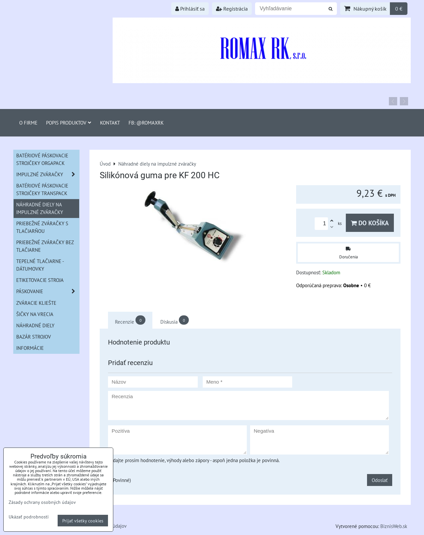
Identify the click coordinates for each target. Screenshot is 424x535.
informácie (30, 348)
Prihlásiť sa (190, 8)
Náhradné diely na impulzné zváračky (39, 208)
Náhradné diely (35, 325)
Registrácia (232, 8)
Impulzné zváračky (47, 174)
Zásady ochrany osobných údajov (42, 502)
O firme (28, 122)
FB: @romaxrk (146, 122)
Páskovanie (47, 291)
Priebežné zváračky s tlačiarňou (42, 227)
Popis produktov (68, 122)
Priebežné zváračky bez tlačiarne (45, 246)
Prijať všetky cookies (82, 520)
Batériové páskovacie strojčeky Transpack (42, 189)
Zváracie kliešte (36, 302)
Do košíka (370, 223)
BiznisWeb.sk (393, 526)
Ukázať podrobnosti (29, 516)
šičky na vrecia (34, 314)
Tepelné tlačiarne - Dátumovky (40, 265)
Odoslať (380, 480)
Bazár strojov (33, 336)
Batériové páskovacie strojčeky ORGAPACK (42, 159)
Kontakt (110, 122)
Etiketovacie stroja (40, 280)
